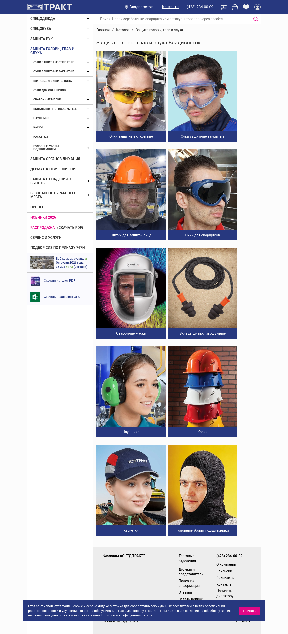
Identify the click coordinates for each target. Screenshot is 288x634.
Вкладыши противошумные (55, 109)
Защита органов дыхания (55, 159)
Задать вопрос (191, 599)
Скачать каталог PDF (59, 280)
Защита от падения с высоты (50, 181)
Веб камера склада (70, 258)
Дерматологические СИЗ (54, 169)
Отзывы (185, 592)
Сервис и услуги (46, 238)
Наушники (41, 118)
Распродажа (42, 228)
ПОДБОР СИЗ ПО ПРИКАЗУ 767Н (57, 248)
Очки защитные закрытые (53, 71)
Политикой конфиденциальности (127, 615)
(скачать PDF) (70, 228)
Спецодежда (42, 19)
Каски (38, 127)
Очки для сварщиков (49, 90)
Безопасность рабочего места (53, 195)
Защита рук (41, 39)
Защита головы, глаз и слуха (52, 51)
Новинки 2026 (43, 217)
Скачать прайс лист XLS (62, 297)
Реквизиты (225, 578)
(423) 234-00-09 (200, 7)
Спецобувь (40, 29)
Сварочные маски (47, 99)
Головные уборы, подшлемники (46, 148)
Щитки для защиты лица (52, 81)
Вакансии (224, 571)
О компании (226, 564)
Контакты (170, 7)
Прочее (37, 207)
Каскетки (40, 136)
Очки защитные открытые (53, 62)
